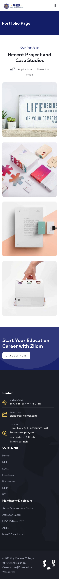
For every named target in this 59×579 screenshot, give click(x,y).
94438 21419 (34, 403)
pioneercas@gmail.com (23, 415)
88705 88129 (17, 403)
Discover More (16, 356)
